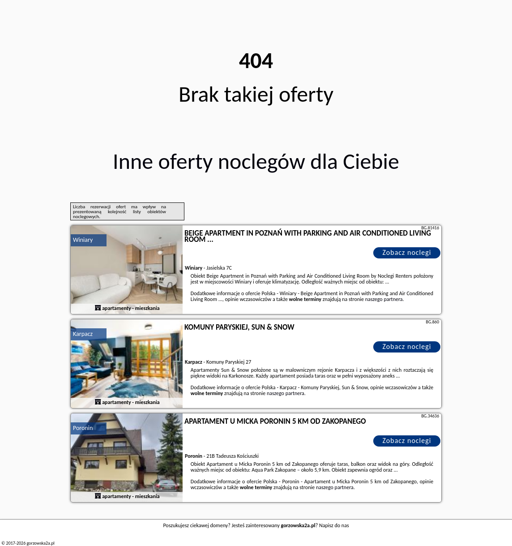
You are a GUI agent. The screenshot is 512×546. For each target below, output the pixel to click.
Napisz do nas (334, 525)
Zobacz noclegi (407, 252)
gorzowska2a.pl (40, 543)
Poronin (83, 428)
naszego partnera (384, 299)
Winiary (83, 240)
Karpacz (83, 334)
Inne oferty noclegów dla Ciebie (256, 161)
